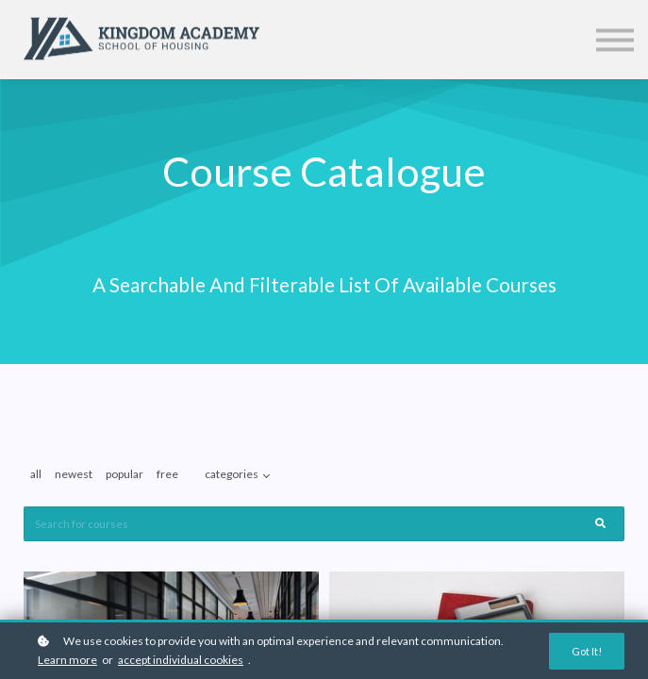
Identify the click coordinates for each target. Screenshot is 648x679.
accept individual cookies (180, 660)
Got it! (587, 651)
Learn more (67, 660)
